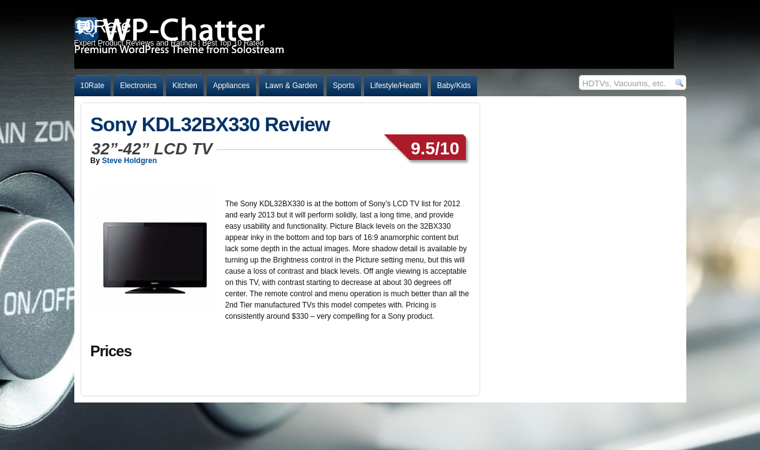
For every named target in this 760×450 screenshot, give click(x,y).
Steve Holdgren (129, 160)
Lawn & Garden (291, 85)
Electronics (138, 85)
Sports (344, 85)
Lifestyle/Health (396, 85)
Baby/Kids (454, 85)
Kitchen (184, 85)
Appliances (231, 85)
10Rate (93, 85)
